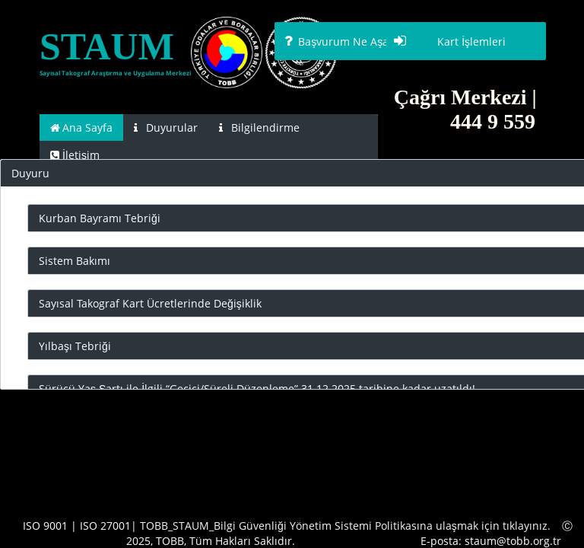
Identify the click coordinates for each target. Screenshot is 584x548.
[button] (354, 41)
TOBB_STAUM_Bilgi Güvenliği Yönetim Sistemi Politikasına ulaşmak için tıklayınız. (345, 525)
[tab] (81, 127)
